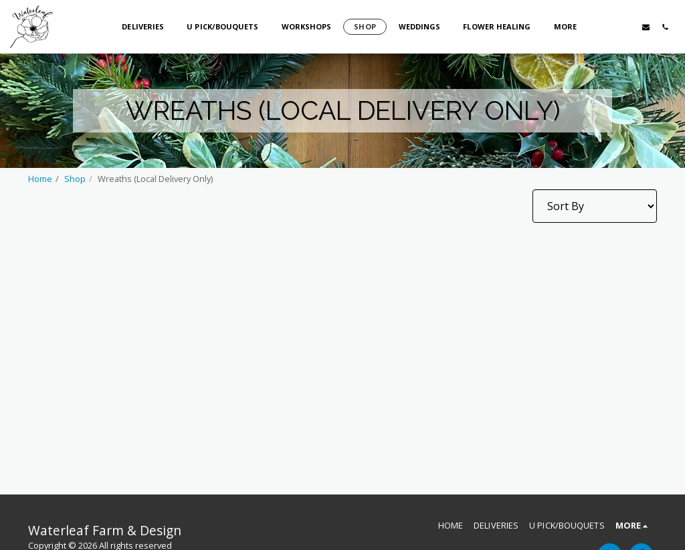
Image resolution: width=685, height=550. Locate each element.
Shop (75, 179)
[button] (607, 27)
